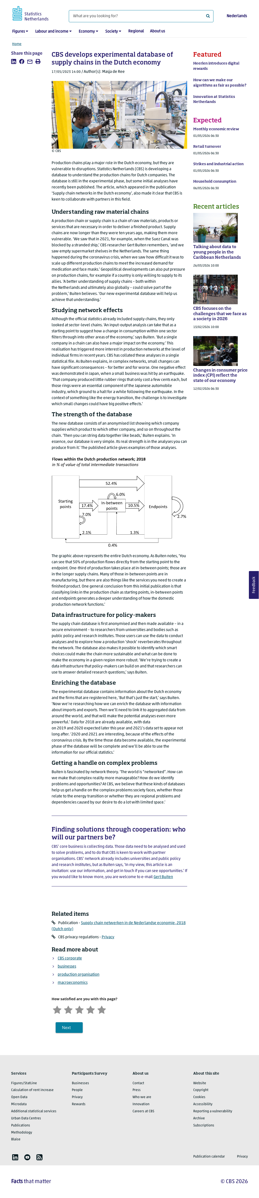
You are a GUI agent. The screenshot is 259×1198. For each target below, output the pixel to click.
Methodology (21, 1132)
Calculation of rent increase (32, 1090)
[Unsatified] (68, 1009)
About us (157, 31)
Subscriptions (203, 1125)
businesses (67, 967)
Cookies (199, 1097)
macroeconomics (73, 983)
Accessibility (202, 1104)
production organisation (78, 975)
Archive (199, 1118)
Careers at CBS (143, 1111)
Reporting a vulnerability (212, 1111)
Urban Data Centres (26, 1118)
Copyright (200, 1090)
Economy (87, 32)
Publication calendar (209, 1156)
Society (111, 32)
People (77, 1090)
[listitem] (14, 61)
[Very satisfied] (101, 1009)
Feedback (254, 585)
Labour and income (51, 32)
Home (16, 44)
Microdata (19, 1104)
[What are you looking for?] (141, 16)
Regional (136, 31)
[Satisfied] (90, 1009)
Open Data (19, 1097)
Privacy (108, 937)
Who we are (142, 1097)
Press (137, 1090)
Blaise (15, 1139)
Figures (18, 32)
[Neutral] (79, 1009)
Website (199, 1083)
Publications (20, 1125)
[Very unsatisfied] (57, 1009)
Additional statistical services (33, 1111)
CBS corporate (70, 958)
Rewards (78, 1104)
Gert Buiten (163, 877)
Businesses (80, 1083)
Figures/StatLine (24, 1083)
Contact (138, 1083)
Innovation (141, 1104)
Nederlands (237, 16)
